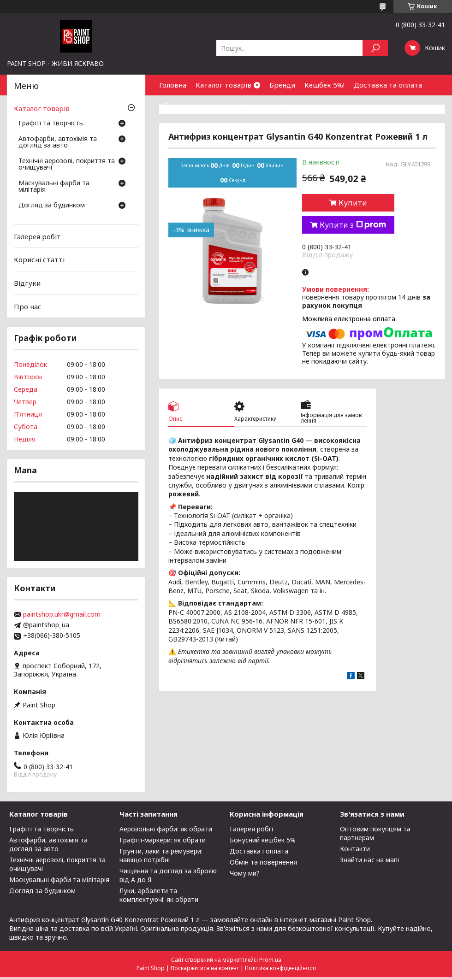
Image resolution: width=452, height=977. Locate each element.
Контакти (257, 105)
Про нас (28, 306)
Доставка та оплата (388, 84)
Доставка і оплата (259, 851)
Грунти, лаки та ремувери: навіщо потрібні (160, 855)
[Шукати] (375, 48)
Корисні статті (39, 259)
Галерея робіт (37, 236)
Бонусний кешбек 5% (263, 840)
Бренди (282, 84)
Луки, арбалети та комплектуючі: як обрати (158, 895)
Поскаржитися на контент (205, 968)
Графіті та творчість (50, 123)
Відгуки (27, 283)
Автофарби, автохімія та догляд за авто (57, 142)
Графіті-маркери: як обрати (162, 840)
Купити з (353, 225)
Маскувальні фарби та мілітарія (53, 187)
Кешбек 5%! (324, 84)
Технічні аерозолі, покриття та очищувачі (66, 164)
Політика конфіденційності (280, 968)
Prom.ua (270, 960)
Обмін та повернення (195, 105)
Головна (172, 84)
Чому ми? (245, 873)
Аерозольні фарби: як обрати (165, 828)
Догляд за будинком (51, 205)
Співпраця (301, 105)
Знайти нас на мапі (369, 859)
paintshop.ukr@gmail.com (62, 614)
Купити (353, 203)
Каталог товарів (223, 84)
